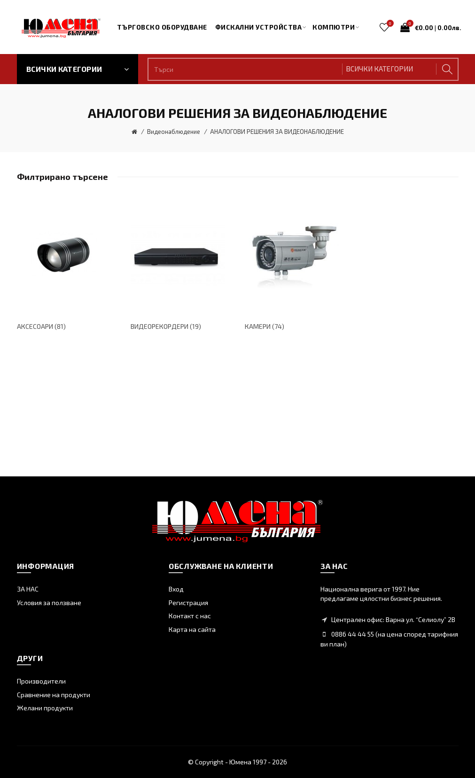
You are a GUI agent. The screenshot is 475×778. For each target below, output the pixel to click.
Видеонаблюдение (173, 131)
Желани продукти (45, 708)
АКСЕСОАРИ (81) (41, 326)
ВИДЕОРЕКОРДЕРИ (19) (166, 326)
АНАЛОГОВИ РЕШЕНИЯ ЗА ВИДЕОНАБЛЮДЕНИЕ (277, 131)
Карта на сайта (192, 629)
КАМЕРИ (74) (264, 326)
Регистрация (188, 603)
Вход (176, 589)
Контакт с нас (190, 616)
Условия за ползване (49, 603)
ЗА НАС (28, 589)
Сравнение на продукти (53, 695)
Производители (41, 681)
